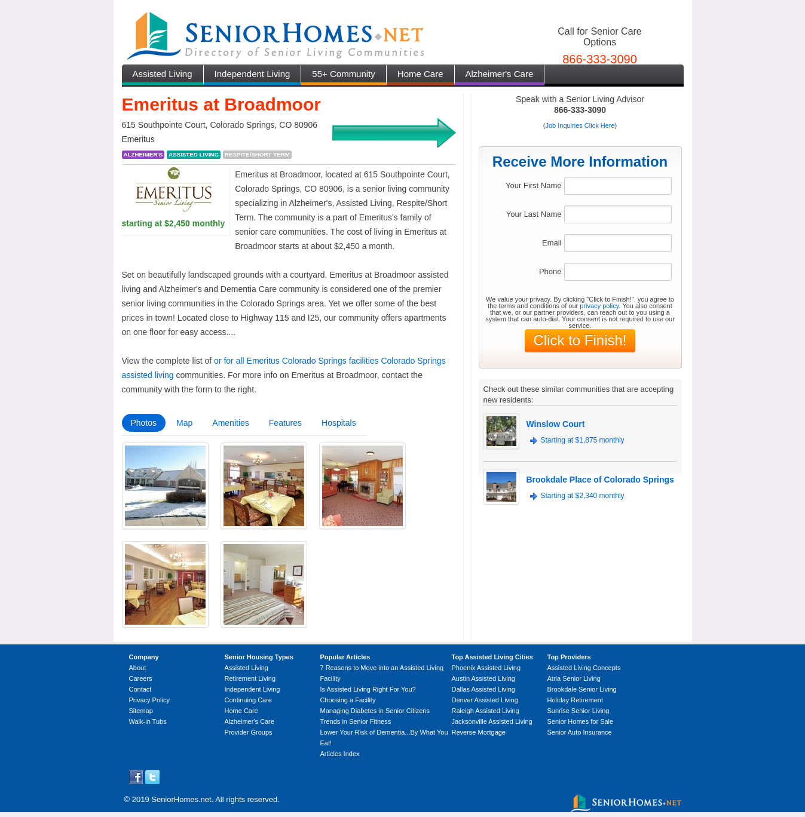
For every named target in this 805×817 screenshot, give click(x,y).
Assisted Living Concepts (584, 667)
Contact (140, 689)
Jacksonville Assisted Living (492, 721)
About (137, 667)
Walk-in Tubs (148, 721)
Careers (140, 678)
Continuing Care (249, 700)
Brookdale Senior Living (582, 689)
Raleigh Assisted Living (485, 710)
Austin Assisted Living (483, 678)
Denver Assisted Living (485, 700)
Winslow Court (556, 424)
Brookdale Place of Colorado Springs (600, 479)
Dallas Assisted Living (483, 689)
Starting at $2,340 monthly (583, 496)
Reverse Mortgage (479, 732)
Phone (550, 271)
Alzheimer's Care (500, 74)
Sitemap (141, 710)
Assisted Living (162, 74)
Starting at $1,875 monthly (583, 440)
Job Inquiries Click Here (579, 125)
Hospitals (339, 423)
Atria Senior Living (574, 678)
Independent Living (252, 74)
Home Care (420, 74)
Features (285, 423)
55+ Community (343, 74)
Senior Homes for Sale (580, 721)
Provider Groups (249, 732)
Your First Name (533, 185)
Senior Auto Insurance (579, 732)
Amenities (230, 423)
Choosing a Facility (348, 700)
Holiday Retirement (575, 700)
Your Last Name (534, 214)
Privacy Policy (149, 700)
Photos (144, 423)
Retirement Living (250, 678)
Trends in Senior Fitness (355, 721)
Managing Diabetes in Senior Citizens (375, 710)
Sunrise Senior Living (578, 710)
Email (552, 242)
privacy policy (599, 305)
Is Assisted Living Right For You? (368, 689)
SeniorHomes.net (181, 799)
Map (184, 423)
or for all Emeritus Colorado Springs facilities (296, 361)
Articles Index (340, 753)
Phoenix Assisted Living (486, 667)
